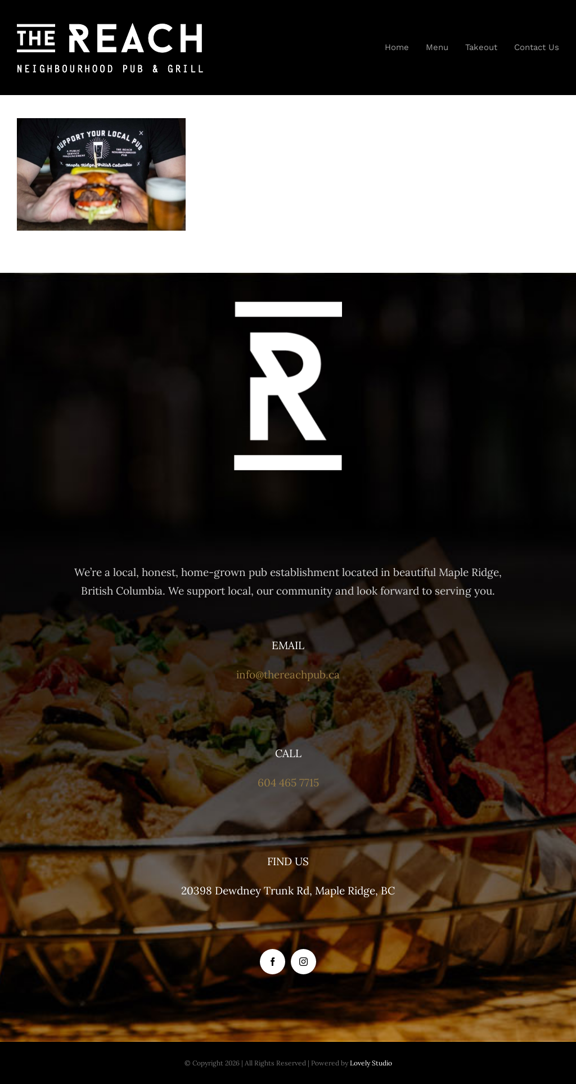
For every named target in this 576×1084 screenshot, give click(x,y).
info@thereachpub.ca (288, 674)
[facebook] (272, 961)
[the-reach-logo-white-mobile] (110, 27)
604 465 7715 (288, 782)
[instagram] (303, 961)
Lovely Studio (371, 1063)
